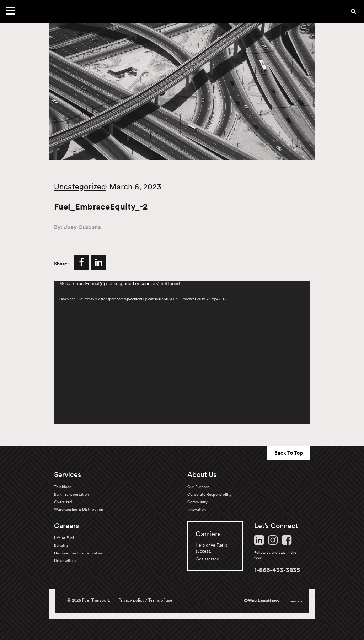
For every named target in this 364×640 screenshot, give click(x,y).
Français (294, 601)
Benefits (61, 545)
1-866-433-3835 (277, 569)
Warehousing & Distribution (78, 509)
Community (197, 502)
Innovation (196, 509)
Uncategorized (80, 186)
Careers (66, 525)
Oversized (63, 502)
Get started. (208, 559)
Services (67, 474)
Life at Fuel (64, 538)
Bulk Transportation (71, 494)
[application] (182, 352)
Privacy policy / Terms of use (145, 600)
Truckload (62, 486)
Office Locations (261, 600)
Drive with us (65, 560)
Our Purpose (198, 486)
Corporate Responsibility (209, 494)
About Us (201, 474)
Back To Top (288, 452)
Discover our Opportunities (78, 553)
